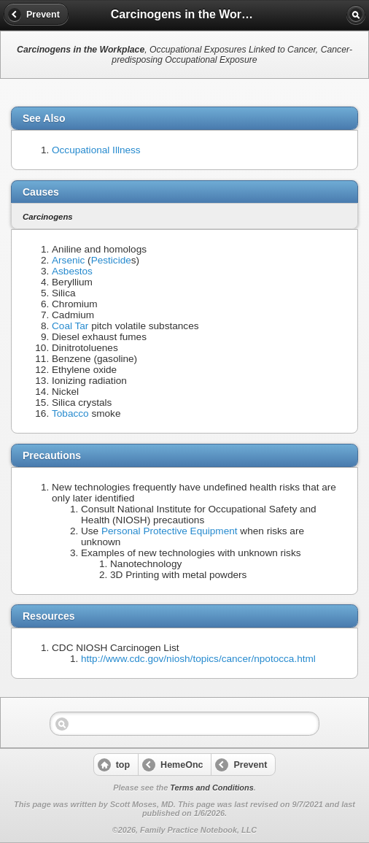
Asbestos (72, 271)
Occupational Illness (96, 150)
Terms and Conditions (211, 787)
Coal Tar (70, 325)
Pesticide (111, 260)
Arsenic (68, 260)
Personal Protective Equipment (169, 531)
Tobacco (70, 413)
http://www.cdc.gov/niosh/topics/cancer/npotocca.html (198, 658)
